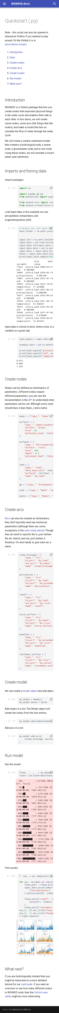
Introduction (16, 52)
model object (30, 690)
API (30, 399)
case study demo (33, 530)
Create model (17, 73)
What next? (16, 83)
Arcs (7, 518)
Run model (15, 78)
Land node (26, 984)
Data (12, 57)
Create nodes (17, 62)
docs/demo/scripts (16, 44)
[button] (51, 188)
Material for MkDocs (21, 1009)
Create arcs (16, 67)
